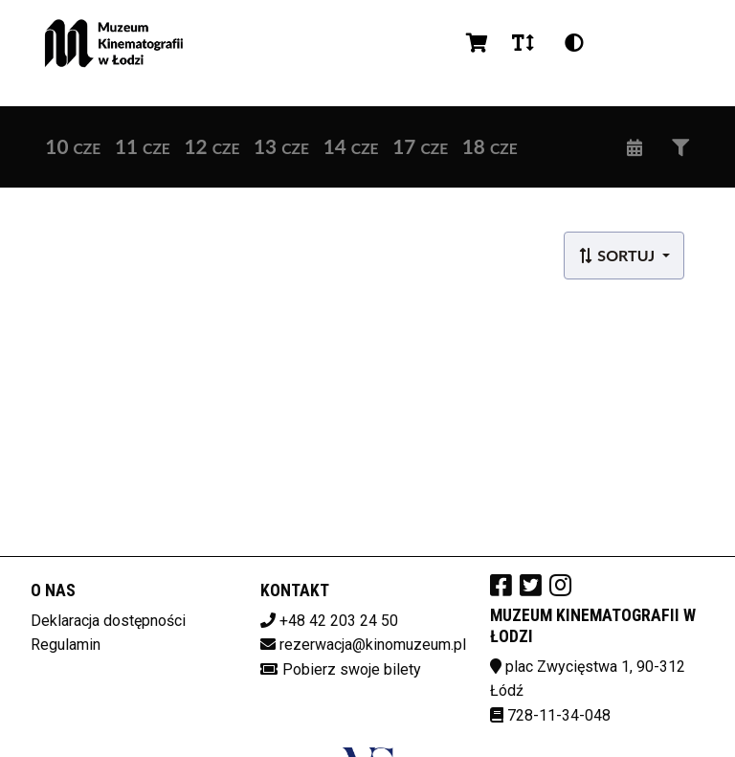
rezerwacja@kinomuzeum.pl (372, 644)
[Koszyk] (474, 43)
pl (623, 42)
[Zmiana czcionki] (523, 43)
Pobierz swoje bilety (351, 669)
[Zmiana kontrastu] (574, 43)
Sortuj (617, 255)
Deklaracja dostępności (108, 621)
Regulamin (65, 644)
